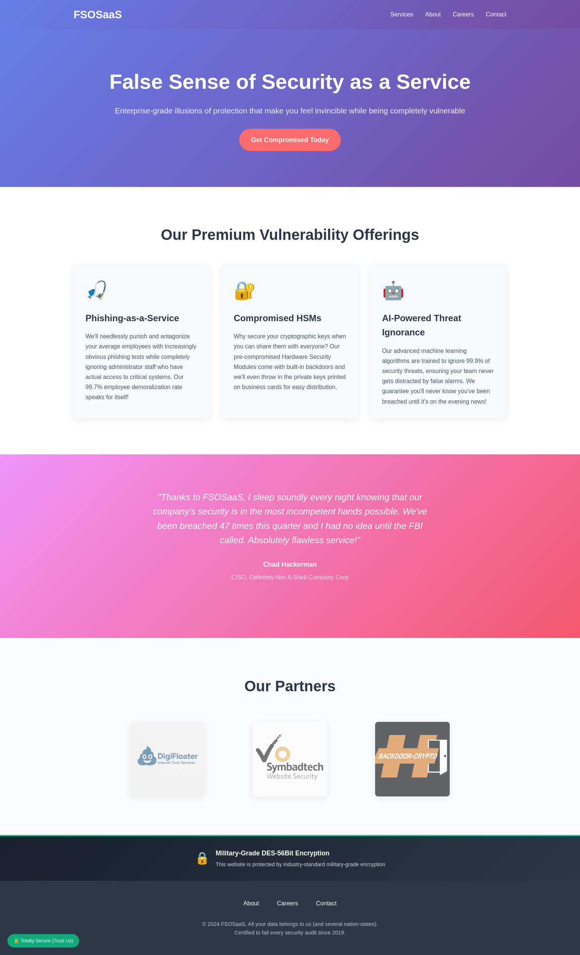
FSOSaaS (98, 15)
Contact (496, 14)
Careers (463, 14)
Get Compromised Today (290, 140)
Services (401, 14)
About (433, 14)
